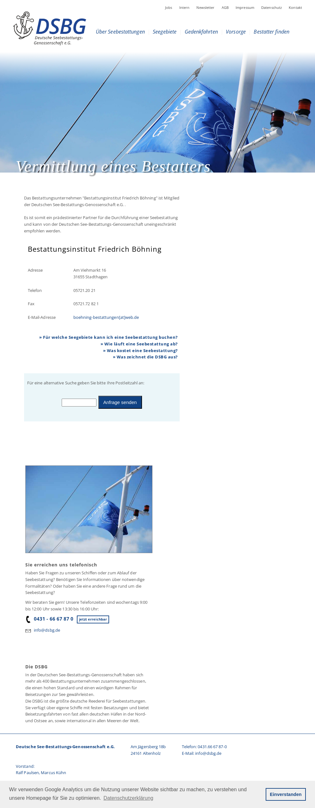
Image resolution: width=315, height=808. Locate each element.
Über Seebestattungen (120, 31)
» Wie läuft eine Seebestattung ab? (139, 344)
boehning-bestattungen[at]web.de (106, 317)
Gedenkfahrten (201, 31)
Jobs (168, 7)
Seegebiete (164, 31)
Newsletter (205, 7)
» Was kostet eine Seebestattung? (140, 350)
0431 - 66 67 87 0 (49, 618)
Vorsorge (236, 31)
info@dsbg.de (47, 630)
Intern (184, 7)
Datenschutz (271, 7)
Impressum (245, 7)
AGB (225, 7)
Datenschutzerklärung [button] (128, 798)
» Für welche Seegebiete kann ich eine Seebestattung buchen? (108, 337)
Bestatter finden (271, 31)
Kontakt (295, 7)
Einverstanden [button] (285, 794)
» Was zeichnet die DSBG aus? (145, 357)
